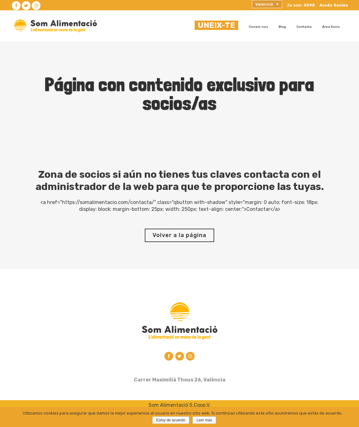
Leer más (204, 420)
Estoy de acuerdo (170, 420)
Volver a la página (179, 235)
